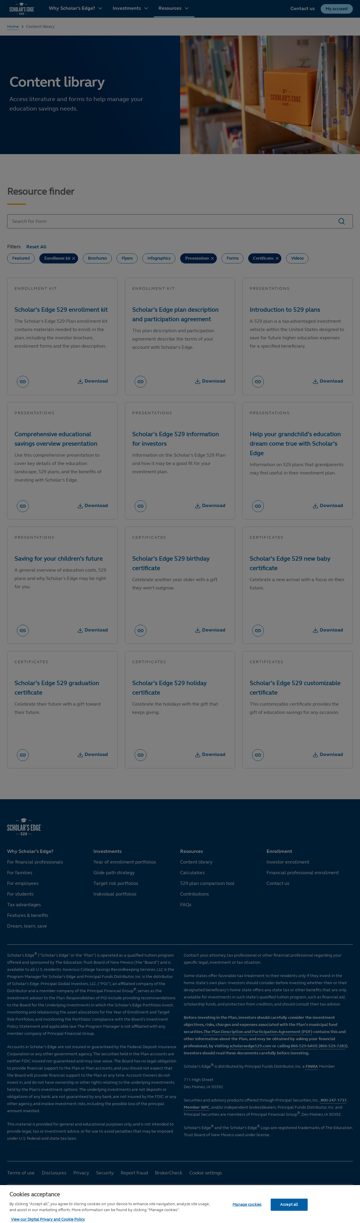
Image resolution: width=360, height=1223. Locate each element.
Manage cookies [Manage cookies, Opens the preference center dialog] (247, 1214)
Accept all (289, 1214)
